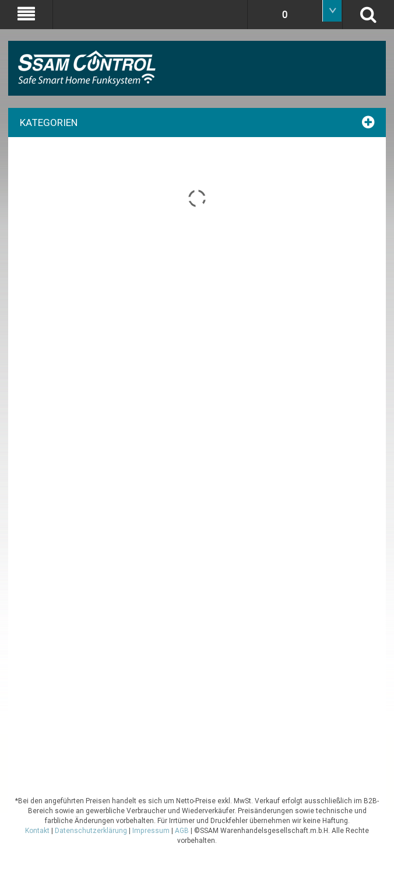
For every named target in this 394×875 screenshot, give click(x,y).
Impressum (151, 831)
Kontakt (37, 831)
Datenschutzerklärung (91, 831)
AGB (182, 831)
